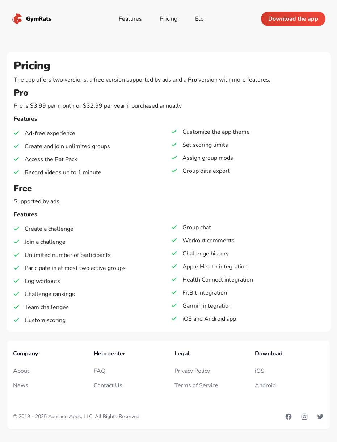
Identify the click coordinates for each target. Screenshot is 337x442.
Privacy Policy (192, 371)
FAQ (99, 371)
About (21, 371)
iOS (259, 371)
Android (265, 385)
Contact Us (108, 385)
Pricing (168, 19)
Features (130, 19)
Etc (199, 19)
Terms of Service (196, 385)
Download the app (293, 19)
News (20, 385)
